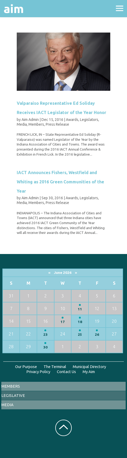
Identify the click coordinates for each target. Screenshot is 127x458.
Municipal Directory (89, 366)
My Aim (89, 371)
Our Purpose (26, 366)
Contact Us (66, 371)
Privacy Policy (38, 371)
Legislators (89, 119)
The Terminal (55, 366)
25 (80, 335)
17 (63, 322)
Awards (72, 119)
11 (80, 309)
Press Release (57, 124)
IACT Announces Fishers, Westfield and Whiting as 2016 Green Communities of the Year (60, 181)
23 (45, 335)
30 (45, 347)
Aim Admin (30, 119)
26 (97, 335)
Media (22, 124)
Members (36, 124)
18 (80, 322)
